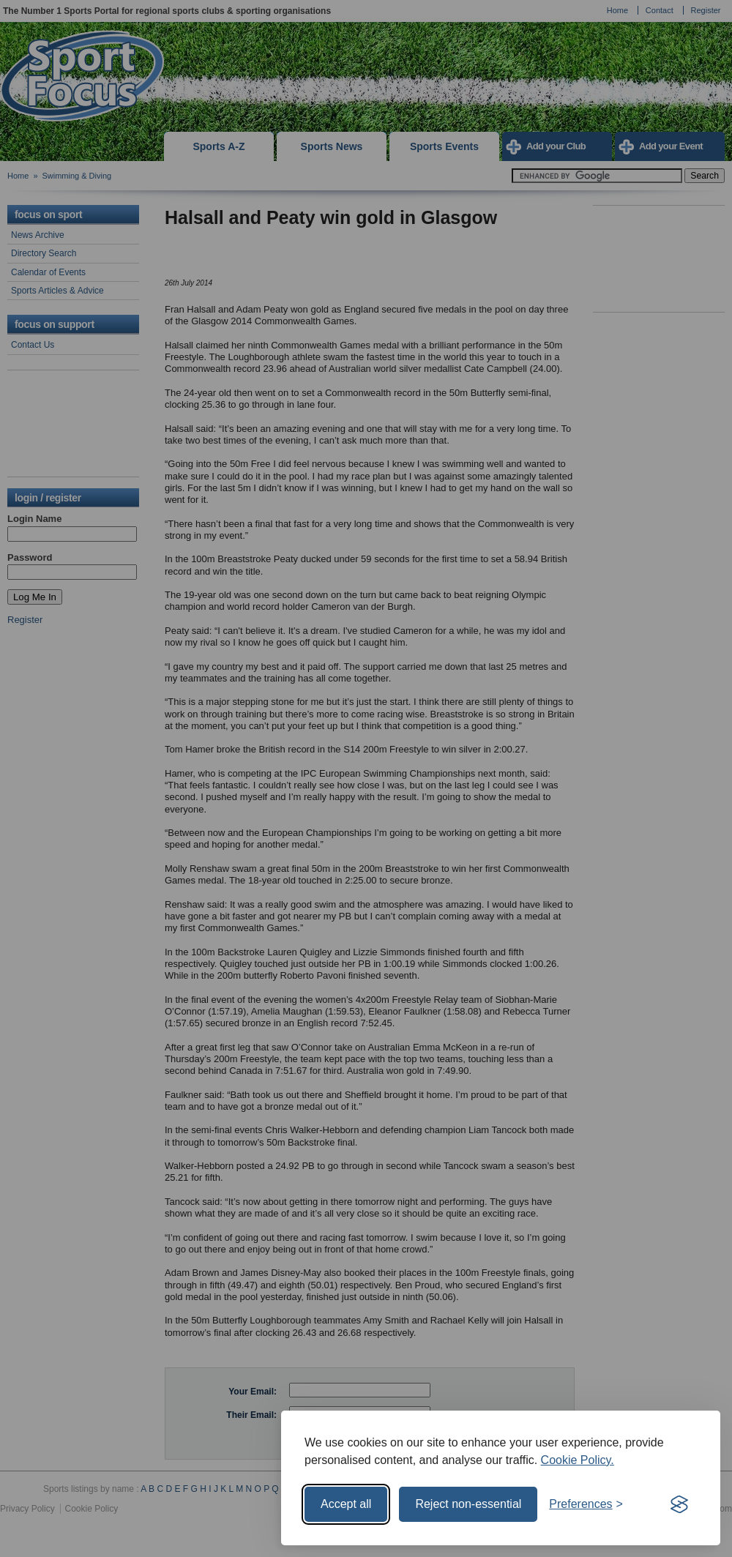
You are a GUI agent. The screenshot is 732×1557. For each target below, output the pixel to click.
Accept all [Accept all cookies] (346, 1504)
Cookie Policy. (577, 1460)
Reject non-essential (468, 1504)
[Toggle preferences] (586, 1504)
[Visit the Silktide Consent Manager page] (679, 1504)
